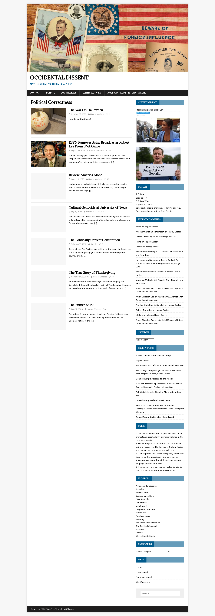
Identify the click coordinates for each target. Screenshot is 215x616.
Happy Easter (151, 226)
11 (110, 150)
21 (105, 211)
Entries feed (142, 572)
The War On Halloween (86, 110)
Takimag (140, 519)
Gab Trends (141, 502)
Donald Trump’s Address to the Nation (154, 378)
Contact (35, 92)
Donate (50, 92)
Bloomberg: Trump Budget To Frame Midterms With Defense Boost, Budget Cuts (159, 263)
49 (113, 276)
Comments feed (144, 577)
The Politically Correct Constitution (94, 240)
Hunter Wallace (97, 114)
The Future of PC (81, 305)
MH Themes (68, 609)
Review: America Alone (85, 175)
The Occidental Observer (148, 522)
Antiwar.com (142, 492)
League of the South (146, 509)
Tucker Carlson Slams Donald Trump (153, 355)
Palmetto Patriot (97, 150)
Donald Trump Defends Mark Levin (153, 400)
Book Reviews (68, 92)
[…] (112, 162)
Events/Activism (92, 92)
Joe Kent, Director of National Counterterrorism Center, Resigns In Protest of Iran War (159, 385)
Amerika (140, 489)
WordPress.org (143, 582)
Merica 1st (141, 512)
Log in (139, 567)
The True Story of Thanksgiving (92, 273)
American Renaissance (147, 486)
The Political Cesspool (146, 526)
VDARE (139, 532)
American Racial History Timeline (127, 92)
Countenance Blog (145, 496)
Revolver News (143, 516)
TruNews (140, 529)
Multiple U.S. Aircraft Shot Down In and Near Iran (159, 365)
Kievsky (94, 244)
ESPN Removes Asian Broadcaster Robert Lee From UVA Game (99, 144)
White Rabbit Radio (145, 536)
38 (108, 179)
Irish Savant (141, 506)
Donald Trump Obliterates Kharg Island (155, 417)
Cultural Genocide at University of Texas (98, 207)
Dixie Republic (142, 499)
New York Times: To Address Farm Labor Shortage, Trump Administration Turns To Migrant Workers (160, 409)
